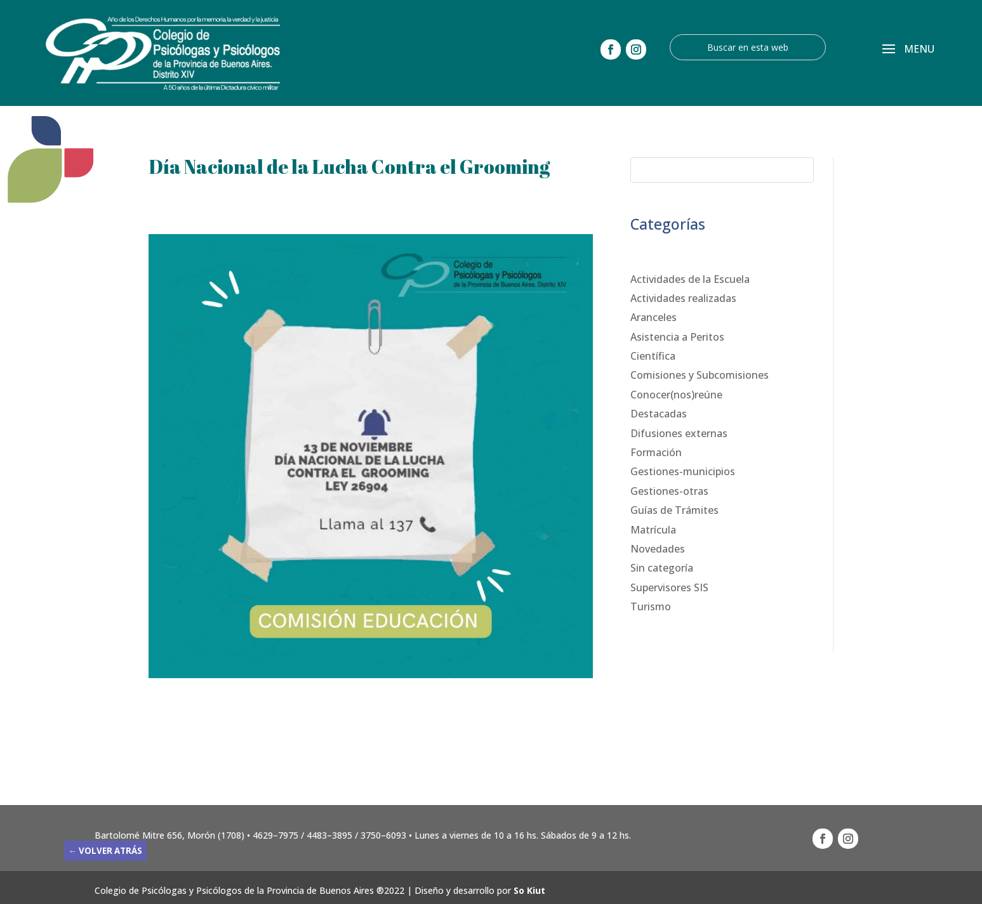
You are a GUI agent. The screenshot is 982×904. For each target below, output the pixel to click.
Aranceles (653, 317)
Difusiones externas (678, 433)
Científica (652, 356)
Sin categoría (661, 568)
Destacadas (658, 414)
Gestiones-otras (669, 491)
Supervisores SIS (669, 587)
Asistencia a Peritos (677, 337)
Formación (656, 452)
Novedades (657, 549)
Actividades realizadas (683, 298)
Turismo (650, 606)
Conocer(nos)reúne (676, 395)
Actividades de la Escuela (690, 279)
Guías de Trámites (674, 510)
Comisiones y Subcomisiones (699, 375)
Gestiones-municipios (682, 471)
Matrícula (653, 530)
